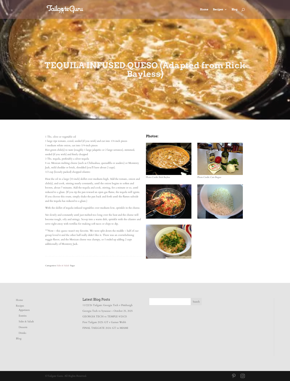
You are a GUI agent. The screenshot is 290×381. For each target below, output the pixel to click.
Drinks (22, 333)
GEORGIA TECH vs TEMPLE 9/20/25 (104, 316)
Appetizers (24, 310)
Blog (234, 9)
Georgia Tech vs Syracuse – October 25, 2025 (107, 311)
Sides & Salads (63, 265)
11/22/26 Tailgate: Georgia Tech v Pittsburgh (107, 305)
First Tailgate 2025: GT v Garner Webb (104, 322)
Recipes (218, 9)
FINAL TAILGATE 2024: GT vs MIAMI (105, 328)
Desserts (23, 327)
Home (204, 9)
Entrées (23, 316)
